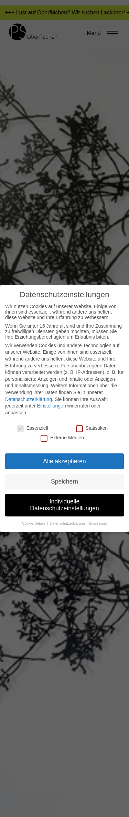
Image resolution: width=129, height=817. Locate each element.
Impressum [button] (98, 523)
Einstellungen (51, 405)
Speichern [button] (64, 481)
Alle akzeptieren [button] (64, 461)
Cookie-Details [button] (34, 523)
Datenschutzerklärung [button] (68, 523)
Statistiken (92, 428)
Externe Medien (62, 437)
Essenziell (32, 428)
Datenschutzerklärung (28, 399)
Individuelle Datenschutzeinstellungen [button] (64, 505)
